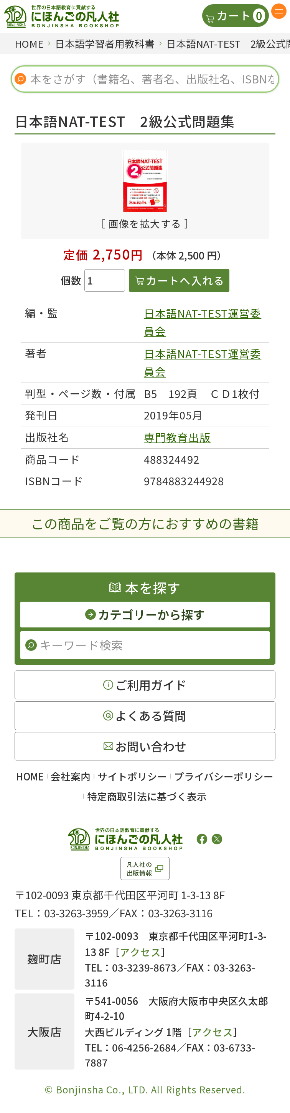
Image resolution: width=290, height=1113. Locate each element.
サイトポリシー (132, 776)
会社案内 (71, 776)
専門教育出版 (177, 437)
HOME (30, 776)
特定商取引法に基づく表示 (147, 796)
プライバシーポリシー (224, 776)
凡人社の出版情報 (139, 868)
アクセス (140, 952)
